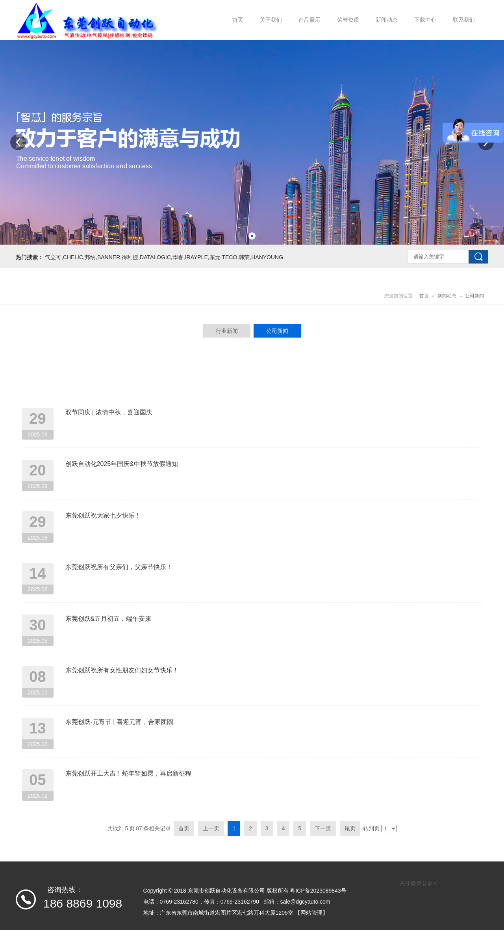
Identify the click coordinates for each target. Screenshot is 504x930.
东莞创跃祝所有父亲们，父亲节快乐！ (118, 567)
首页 (424, 296)
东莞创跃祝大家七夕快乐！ (103, 515)
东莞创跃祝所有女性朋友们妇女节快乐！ (122, 670)
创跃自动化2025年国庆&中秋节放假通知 (121, 463)
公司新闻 (474, 296)
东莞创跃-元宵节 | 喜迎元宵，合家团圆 (119, 721)
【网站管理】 (311, 913)
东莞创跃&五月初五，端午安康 (108, 618)
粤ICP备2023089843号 (318, 890)
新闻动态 (446, 296)
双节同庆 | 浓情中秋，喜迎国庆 (108, 412)
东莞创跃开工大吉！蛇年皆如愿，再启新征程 (128, 773)
